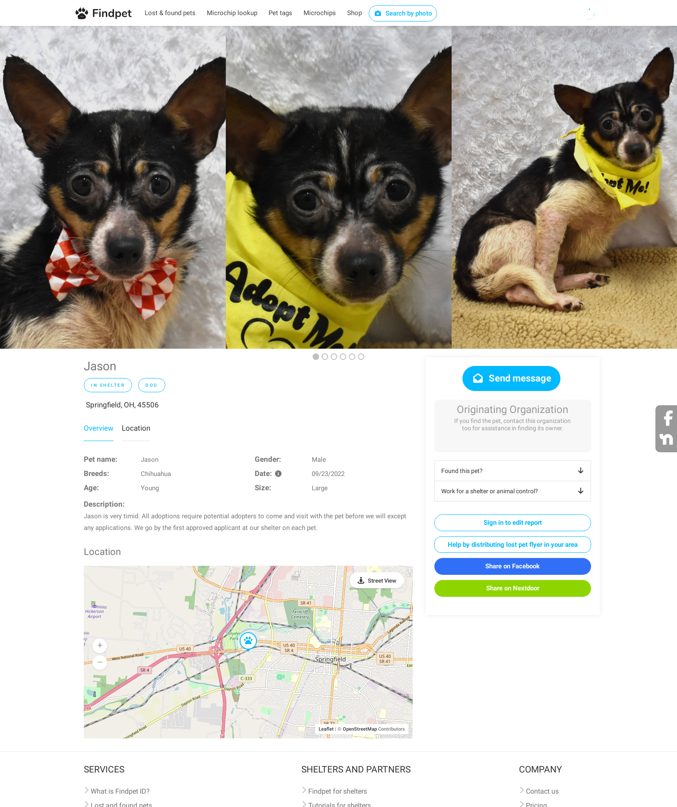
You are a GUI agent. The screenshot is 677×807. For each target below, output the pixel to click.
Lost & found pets (170, 13)
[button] (242, 632)
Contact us (542, 791)
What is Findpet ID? (120, 791)
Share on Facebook (512, 566)
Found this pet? (514, 470)
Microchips (320, 13)
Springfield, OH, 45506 (122, 404)
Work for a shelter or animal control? (514, 491)
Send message (511, 378)
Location (136, 428)
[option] (113, 187)
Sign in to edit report (513, 522)
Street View (382, 580)
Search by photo (403, 13)
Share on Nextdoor (512, 588)
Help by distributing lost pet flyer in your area (513, 545)
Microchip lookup (232, 13)
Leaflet (326, 729)
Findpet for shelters (337, 791)
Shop (354, 13)
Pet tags (280, 13)
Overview (99, 428)
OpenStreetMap (360, 729)
